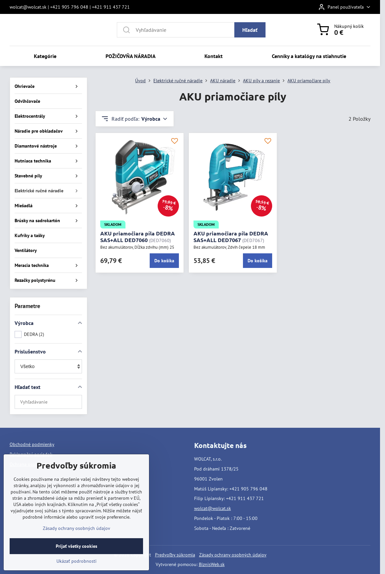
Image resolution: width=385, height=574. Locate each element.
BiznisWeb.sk (212, 564)
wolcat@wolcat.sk (212, 508)
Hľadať (250, 30)
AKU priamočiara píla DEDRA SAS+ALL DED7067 (230, 236)
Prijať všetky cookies (76, 555)
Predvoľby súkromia (175, 555)
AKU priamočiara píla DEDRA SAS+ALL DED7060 (137, 236)
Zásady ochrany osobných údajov (233, 555)
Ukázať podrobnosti (76, 570)
